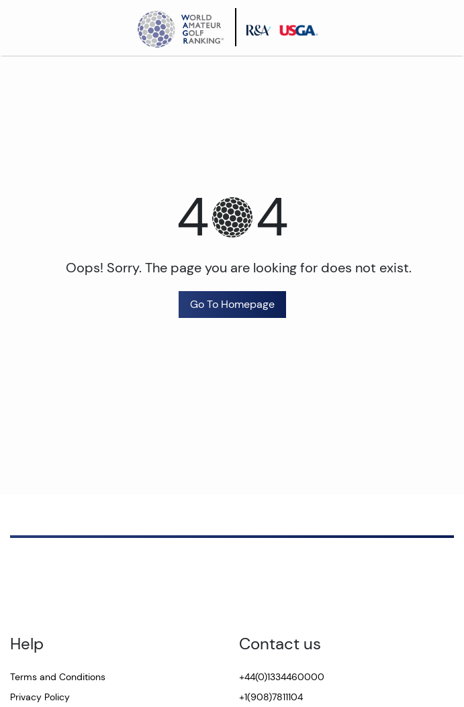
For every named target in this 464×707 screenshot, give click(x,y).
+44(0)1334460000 (281, 677)
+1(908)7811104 (271, 697)
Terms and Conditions (57, 677)
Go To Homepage (232, 304)
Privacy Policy (40, 697)
